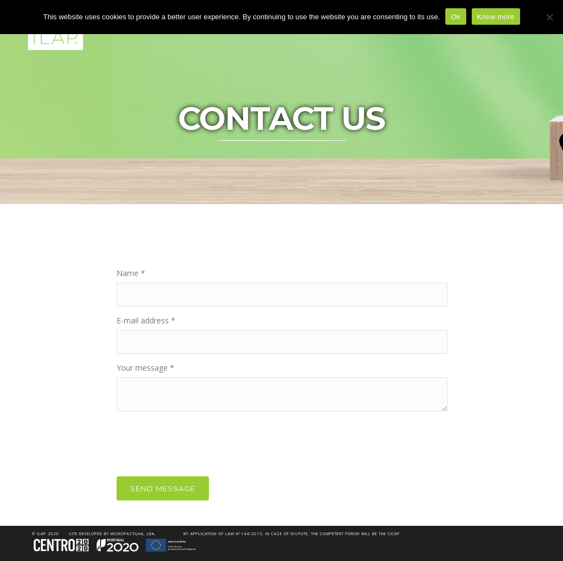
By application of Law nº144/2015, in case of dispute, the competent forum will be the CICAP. (292, 533)
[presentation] (200, 441)
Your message (145, 367)
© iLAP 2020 (45, 533)
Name (131, 273)
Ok (455, 17)
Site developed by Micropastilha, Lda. (112, 533)
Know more (496, 17)
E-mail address (146, 320)
